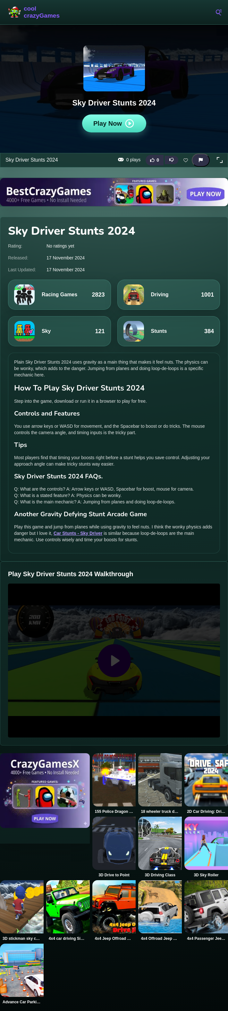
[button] (220, 160)
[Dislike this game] (171, 160)
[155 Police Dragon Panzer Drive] (114, 783)
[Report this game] (201, 160)
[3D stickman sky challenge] (22, 910)
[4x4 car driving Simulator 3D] (68, 910)
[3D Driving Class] (160, 847)
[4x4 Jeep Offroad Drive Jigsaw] (114, 910)
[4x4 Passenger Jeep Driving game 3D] (206, 910)
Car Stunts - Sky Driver (78, 533)
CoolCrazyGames (33, 12)
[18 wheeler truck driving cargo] (160, 783)
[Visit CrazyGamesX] (45, 790)
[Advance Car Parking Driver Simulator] (22, 974)
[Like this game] (155, 160)
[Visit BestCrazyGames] (114, 192)
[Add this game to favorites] (185, 160)
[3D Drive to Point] (114, 847)
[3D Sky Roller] (206, 847)
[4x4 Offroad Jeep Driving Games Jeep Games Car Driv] (160, 910)
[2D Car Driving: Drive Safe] (206, 783)
